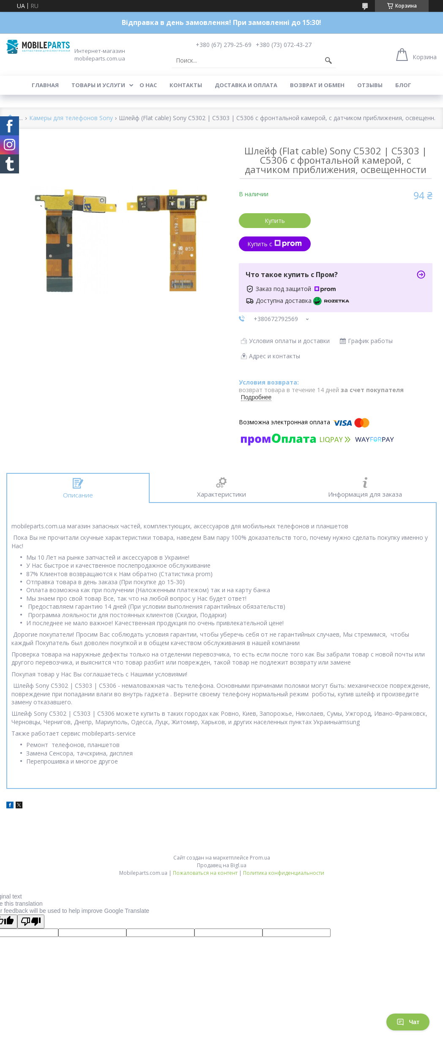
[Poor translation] (30, 922)
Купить (275, 221)
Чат (408, 1022)
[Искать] (328, 60)
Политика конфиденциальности (283, 872)
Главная (45, 85)
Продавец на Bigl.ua (221, 865)
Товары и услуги (98, 85)
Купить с (274, 244)
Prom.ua (260, 857)
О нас (148, 85)
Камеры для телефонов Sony (71, 118)
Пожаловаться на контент (205, 872)
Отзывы (370, 85)
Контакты (186, 85)
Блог (403, 85)
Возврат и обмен (317, 85)
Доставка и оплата (246, 85)
